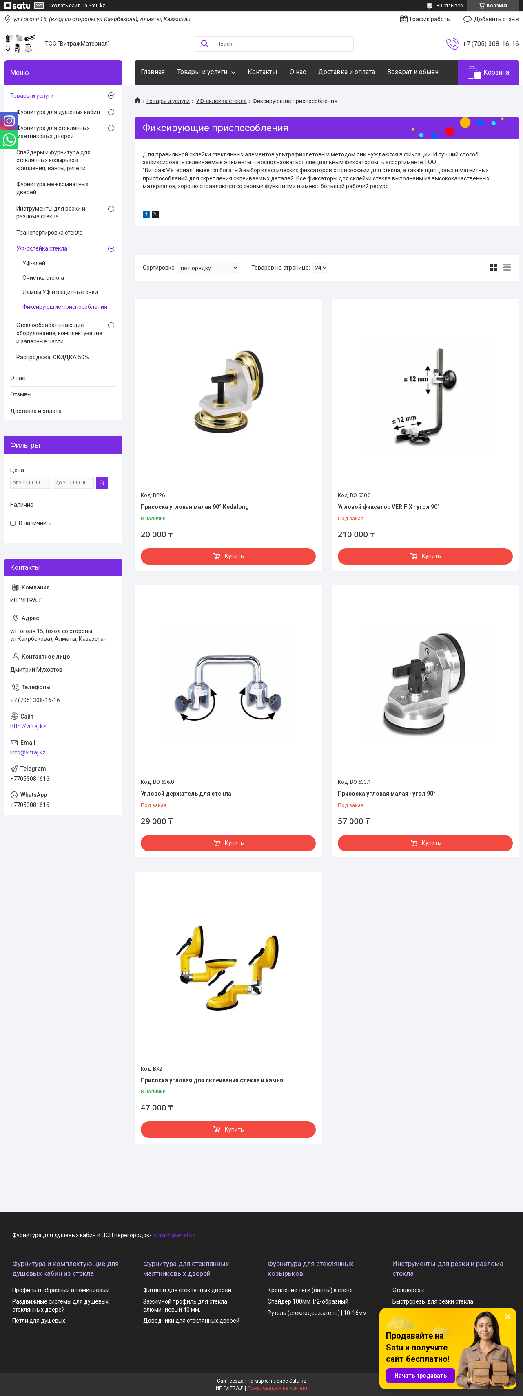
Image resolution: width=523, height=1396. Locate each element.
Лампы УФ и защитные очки (60, 292)
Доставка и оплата (346, 72)
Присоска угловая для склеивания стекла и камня (212, 1080)
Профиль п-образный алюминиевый (61, 1290)
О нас (298, 72)
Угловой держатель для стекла (186, 793)
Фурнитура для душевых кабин (58, 112)
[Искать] (205, 44)
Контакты (262, 72)
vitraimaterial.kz (174, 1235)
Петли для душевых (38, 1320)
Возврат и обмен (413, 72)
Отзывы (20, 394)
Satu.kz (297, 1381)
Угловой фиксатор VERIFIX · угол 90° (389, 506)
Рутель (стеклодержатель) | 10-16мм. (318, 1313)
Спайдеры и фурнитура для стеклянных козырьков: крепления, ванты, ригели (53, 160)
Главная (153, 72)
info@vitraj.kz (28, 752)
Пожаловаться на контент (277, 1388)
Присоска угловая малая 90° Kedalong (195, 506)
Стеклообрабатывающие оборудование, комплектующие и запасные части (59, 333)
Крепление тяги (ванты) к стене (310, 1290)
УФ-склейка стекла (221, 101)
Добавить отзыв (496, 19)
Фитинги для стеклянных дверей (187, 1290)
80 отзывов (450, 6)
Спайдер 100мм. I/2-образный (308, 1301)
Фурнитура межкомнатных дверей (52, 188)
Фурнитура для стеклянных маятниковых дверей (53, 132)
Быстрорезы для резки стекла (432, 1301)
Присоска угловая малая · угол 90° (387, 793)
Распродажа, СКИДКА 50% (52, 357)
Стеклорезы (408, 1290)
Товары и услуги (202, 72)
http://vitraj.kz (28, 726)
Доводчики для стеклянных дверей (191, 1320)
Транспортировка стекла (49, 232)
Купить (234, 556)
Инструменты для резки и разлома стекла (50, 212)
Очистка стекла (43, 278)
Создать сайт (64, 6)
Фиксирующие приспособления (64, 306)
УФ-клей (33, 263)
